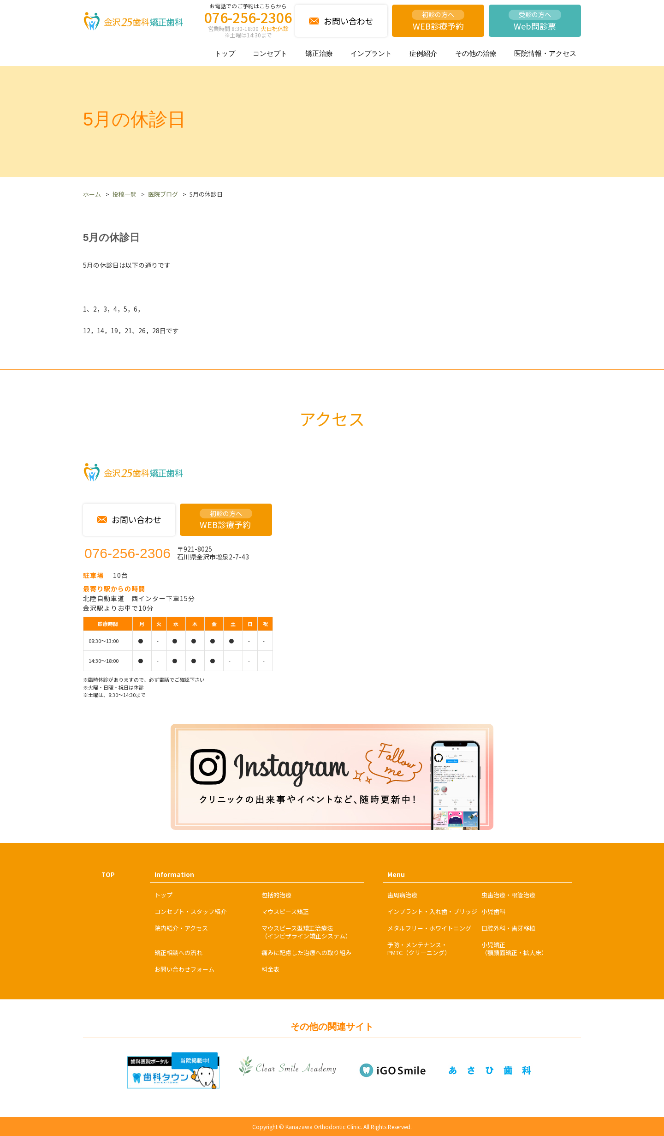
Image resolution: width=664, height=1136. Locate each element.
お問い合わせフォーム (184, 969)
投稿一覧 (124, 194)
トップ (224, 53)
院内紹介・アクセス (181, 928)
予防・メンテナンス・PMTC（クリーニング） (419, 948)
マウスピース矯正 (285, 911)
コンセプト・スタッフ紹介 (190, 911)
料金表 (270, 969)
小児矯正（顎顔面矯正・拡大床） (514, 948)
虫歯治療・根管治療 (508, 894)
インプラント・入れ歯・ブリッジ (432, 911)
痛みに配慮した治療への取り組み (306, 952)
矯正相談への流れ (178, 952)
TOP (108, 874)
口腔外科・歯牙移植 (508, 928)
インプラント (371, 53)
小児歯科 (493, 911)
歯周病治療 (402, 894)
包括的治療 (276, 894)
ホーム (92, 194)
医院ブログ (163, 194)
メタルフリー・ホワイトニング (429, 928)
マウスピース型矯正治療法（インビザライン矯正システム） (306, 932)
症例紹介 (423, 53)
